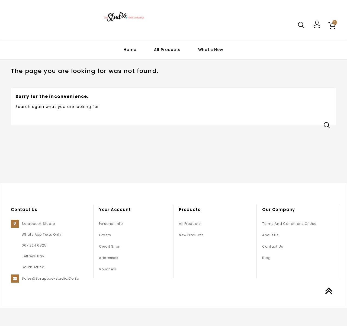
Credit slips (109, 264)
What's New (210, 49)
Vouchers (107, 287)
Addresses (108, 275)
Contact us (272, 264)
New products (191, 253)
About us (270, 253)
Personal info (111, 241)
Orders (105, 253)
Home (130, 49)
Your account (115, 227)
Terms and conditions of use (289, 241)
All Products (167, 49)
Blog (266, 275)
